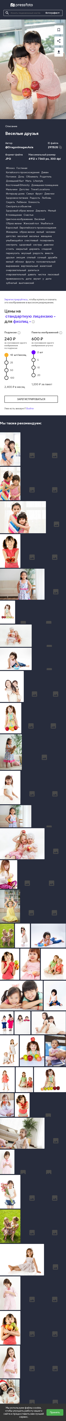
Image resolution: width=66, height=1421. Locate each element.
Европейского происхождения (38, 227)
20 (38, 375)
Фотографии (51, 13)
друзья (10, 257)
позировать (47, 240)
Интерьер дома (15, 193)
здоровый (25, 244)
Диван (45, 172)
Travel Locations (40, 189)
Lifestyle (38, 180)
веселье (34, 236)
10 (18, 354)
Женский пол (31, 223)
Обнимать (32, 176)
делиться (33, 270)
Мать (29, 180)
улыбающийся (14, 240)
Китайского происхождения (22, 172)
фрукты (30, 261)
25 (11, 362)
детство (11, 236)
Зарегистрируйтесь (16, 299)
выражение (12, 266)
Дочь (21, 176)
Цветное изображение (19, 219)
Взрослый (12, 227)
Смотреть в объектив (18, 206)
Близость (34, 202)
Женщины (12, 231)
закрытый (21, 248)
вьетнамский (26, 283)
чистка (42, 274)
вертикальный (29, 266)
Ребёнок (22, 202)
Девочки (49, 193)
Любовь (46, 197)
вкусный (26, 253)
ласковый (53, 274)
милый (40, 231)
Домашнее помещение (44, 185)
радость (38, 253)
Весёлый (39, 219)
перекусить (13, 253)
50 (11, 370)
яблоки (19, 261)
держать (34, 248)
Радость (35, 197)
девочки (49, 244)
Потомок (11, 176)
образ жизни (27, 231)
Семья (30, 193)
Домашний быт (15, 180)
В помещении (14, 214)
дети (29, 278)
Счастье (28, 214)
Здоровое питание (17, 197)
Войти (30, 408)
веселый (23, 236)
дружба (52, 257)
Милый (52, 210)
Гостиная (22, 168)
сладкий (47, 248)
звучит (37, 278)
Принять (55, 1412)
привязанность (15, 278)
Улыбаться (47, 223)
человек (50, 231)
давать (32, 274)
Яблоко (10, 168)
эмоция (20, 257)
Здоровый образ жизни (20, 210)
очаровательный (16, 270)
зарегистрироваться (31, 399)
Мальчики (11, 189)
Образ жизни (14, 223)
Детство (24, 189)
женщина (46, 236)
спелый (31, 257)
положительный (45, 261)
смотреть (11, 244)
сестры (37, 244)
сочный (41, 257)
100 (12, 377)
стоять (10, 248)
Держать (41, 210)
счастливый (31, 240)
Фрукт (39, 193)
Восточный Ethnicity (18, 185)
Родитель (46, 176)
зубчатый (11, 283)
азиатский (46, 266)
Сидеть (10, 202)
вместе (49, 253)
